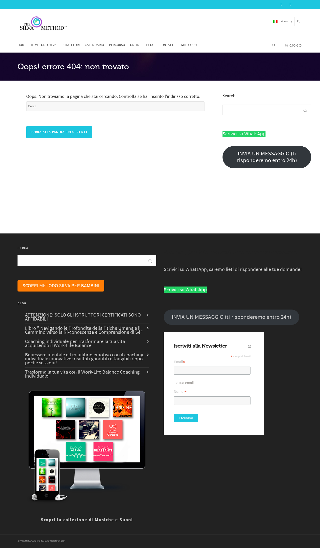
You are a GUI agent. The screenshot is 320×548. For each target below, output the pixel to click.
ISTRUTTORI (71, 45)
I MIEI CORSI (188, 45)
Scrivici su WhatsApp (244, 134)
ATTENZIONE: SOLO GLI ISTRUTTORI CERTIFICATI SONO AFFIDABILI (83, 317)
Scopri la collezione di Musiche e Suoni (87, 520)
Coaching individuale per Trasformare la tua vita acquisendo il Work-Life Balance (75, 343)
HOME (22, 45)
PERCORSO (117, 45)
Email (179, 362)
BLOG (150, 45)
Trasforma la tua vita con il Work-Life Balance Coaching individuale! (82, 374)
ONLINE (135, 45)
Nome (180, 391)
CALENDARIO (94, 45)
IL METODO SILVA (43, 45)
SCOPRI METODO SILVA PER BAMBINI (60, 286)
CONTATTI (167, 45)
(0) (293, 45)
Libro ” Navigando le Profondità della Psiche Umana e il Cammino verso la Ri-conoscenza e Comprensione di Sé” (84, 330)
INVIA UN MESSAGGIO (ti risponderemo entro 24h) (267, 157)
